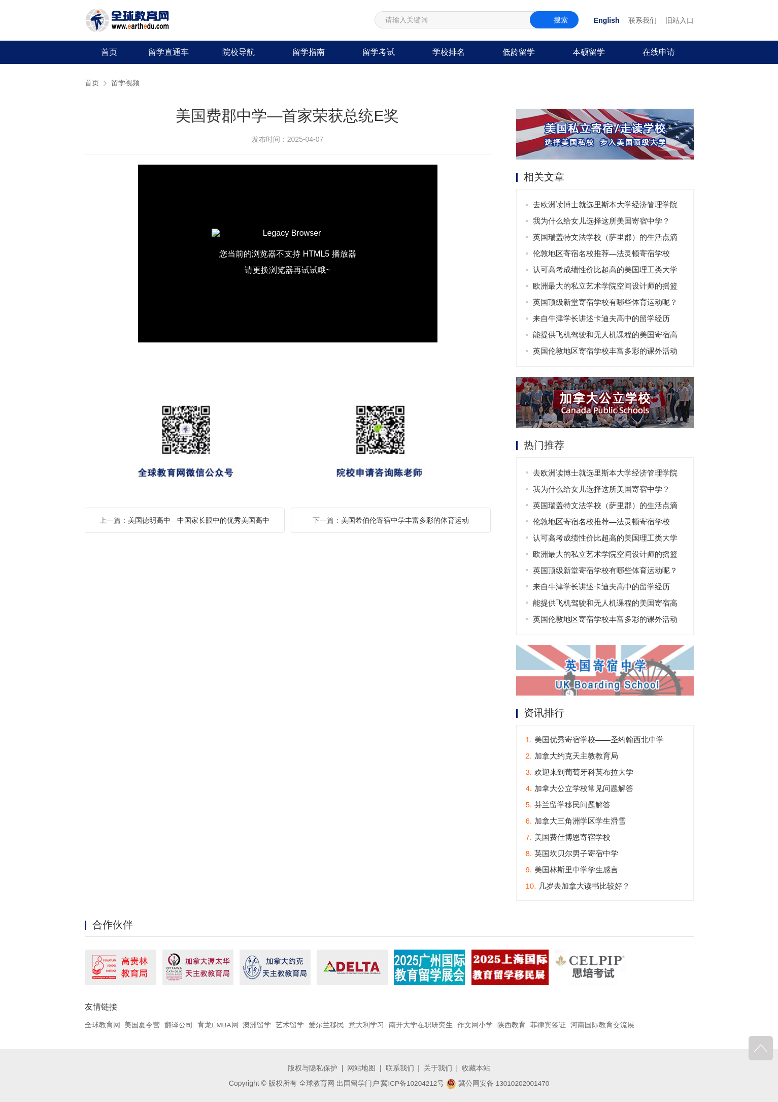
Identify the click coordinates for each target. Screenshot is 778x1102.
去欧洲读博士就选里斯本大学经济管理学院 (605, 204)
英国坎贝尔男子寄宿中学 (572, 853)
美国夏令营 (142, 1025)
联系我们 (642, 20)
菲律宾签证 (548, 1025)
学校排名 (448, 52)
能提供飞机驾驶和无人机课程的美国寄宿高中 (605, 336)
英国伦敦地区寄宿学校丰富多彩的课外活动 (605, 351)
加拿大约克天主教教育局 (572, 756)
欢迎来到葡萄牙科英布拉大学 (580, 772)
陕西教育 (512, 1025)
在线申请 (658, 52)
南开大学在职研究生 (421, 1025)
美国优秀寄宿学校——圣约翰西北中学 (595, 740)
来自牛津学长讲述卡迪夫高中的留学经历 (601, 318)
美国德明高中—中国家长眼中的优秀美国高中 (199, 520)
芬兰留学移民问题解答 (568, 805)
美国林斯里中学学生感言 (572, 870)
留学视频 (125, 83)
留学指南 (308, 52)
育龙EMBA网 (218, 1025)
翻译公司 (178, 1025)
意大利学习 (367, 1025)
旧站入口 (679, 20)
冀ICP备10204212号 (411, 1083)
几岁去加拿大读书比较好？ (578, 886)
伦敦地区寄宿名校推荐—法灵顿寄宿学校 (601, 253)
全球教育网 (102, 1025)
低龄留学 (518, 52)
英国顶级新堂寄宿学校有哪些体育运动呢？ (605, 302)
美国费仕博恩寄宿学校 (568, 837)
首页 (109, 52)
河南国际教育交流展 (603, 1025)
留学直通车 (168, 52)
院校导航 (238, 52)
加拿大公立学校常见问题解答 (580, 788)
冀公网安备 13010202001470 (498, 1083)
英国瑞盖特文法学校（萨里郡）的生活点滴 (605, 237)
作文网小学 (475, 1025)
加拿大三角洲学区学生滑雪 (576, 821)
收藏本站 (476, 1068)
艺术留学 (291, 1025)
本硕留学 (588, 52)
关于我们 (438, 1068)
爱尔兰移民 (327, 1025)
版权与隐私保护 (312, 1068)
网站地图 (361, 1068)
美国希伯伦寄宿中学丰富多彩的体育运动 (405, 520)
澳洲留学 (258, 1025)
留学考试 (378, 52)
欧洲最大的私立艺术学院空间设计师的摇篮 (605, 285)
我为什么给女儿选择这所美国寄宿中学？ (601, 220)
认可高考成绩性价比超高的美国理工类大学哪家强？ (605, 271)
